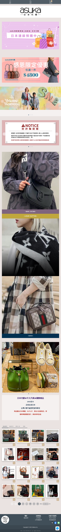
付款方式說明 (52, 516)
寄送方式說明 (52, 517)
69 (30, 503)
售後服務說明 (52, 519)
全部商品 (38, 516)
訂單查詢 (38, 517)
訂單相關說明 (38, 519)
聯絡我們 (26, 517)
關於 (26, 516)
